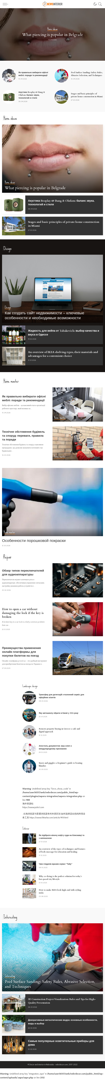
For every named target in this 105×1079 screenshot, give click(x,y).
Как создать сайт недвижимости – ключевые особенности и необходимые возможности (47, 316)
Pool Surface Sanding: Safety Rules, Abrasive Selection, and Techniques (52, 984)
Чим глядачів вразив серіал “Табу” (55, 863)
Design (8, 308)
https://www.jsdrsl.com (33, 807)
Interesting (10, 976)
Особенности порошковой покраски (36, 540)
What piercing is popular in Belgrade (52, 35)
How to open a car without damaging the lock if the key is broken (24, 612)
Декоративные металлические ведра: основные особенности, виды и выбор (57, 1021)
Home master (60, 417)
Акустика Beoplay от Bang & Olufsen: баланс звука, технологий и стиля (31, 95)
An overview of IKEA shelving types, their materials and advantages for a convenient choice (62, 354)
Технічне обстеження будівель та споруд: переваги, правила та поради (24, 435)
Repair (57, 593)
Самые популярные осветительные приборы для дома (62, 1042)
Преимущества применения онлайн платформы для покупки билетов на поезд (22, 651)
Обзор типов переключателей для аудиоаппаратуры (24, 572)
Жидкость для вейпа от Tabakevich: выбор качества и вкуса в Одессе (60, 332)
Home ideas (52, 29)
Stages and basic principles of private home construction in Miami (58, 224)
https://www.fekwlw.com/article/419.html (49, 817)
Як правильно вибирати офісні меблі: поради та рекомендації (20, 398)
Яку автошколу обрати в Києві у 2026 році (58, 712)
